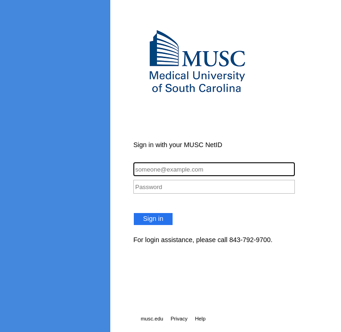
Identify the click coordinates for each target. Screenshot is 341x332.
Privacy (179, 318)
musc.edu (152, 318)
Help (200, 318)
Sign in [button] (153, 218)
